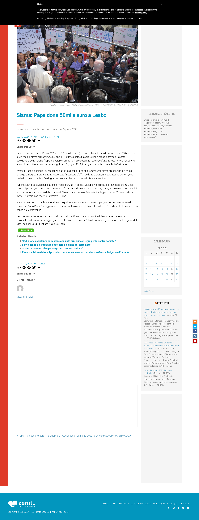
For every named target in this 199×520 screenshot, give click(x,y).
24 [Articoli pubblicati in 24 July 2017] (146, 279)
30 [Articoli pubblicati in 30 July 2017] (177, 279)
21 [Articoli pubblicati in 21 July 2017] (167, 274)
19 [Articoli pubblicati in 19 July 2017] (156, 274)
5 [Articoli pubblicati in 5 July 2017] (156, 264)
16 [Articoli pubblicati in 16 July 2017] (177, 269)
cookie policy (141, 13)
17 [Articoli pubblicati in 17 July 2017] (146, 274)
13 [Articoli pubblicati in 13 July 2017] (162, 269)
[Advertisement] (77, 408)
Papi (58, 137)
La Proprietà (137, 503)
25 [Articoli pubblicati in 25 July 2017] (151, 279)
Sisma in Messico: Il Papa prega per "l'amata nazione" (52, 248)
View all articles (25, 296)
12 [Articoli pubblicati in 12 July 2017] (156, 269)
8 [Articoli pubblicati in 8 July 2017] (171, 264)
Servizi (148, 503)
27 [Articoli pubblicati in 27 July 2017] (162, 279)
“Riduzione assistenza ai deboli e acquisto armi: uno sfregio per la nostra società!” (69, 241)
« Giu (146, 291)
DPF (115, 503)
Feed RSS (163, 303)
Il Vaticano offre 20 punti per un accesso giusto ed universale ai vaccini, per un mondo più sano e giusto (161, 312)
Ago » (151, 291)
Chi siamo (106, 503)
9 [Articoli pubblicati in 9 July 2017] (177, 264)
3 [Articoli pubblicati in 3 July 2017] (146, 264)
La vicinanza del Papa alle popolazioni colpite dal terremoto (56, 244)
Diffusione (124, 503)
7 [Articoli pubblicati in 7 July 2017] (166, 264)
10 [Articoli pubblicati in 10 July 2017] (146, 269)
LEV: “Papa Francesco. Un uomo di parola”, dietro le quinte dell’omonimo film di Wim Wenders (161, 346)
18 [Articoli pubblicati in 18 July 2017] (151, 274)
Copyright (172, 503)
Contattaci (184, 503)
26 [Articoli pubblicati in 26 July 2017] (156, 279)
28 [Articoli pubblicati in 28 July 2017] (167, 279)
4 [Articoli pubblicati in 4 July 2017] (151, 264)
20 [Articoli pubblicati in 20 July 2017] (162, 274)
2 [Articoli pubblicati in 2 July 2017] (177, 258)
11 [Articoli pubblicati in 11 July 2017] (151, 269)
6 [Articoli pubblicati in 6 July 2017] (161, 264)
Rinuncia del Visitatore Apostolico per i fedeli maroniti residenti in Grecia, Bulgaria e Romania (75, 252)
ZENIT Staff (46, 137)
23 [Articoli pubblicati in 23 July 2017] (177, 274)
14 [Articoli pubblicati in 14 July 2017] (167, 269)
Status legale (159, 503)
